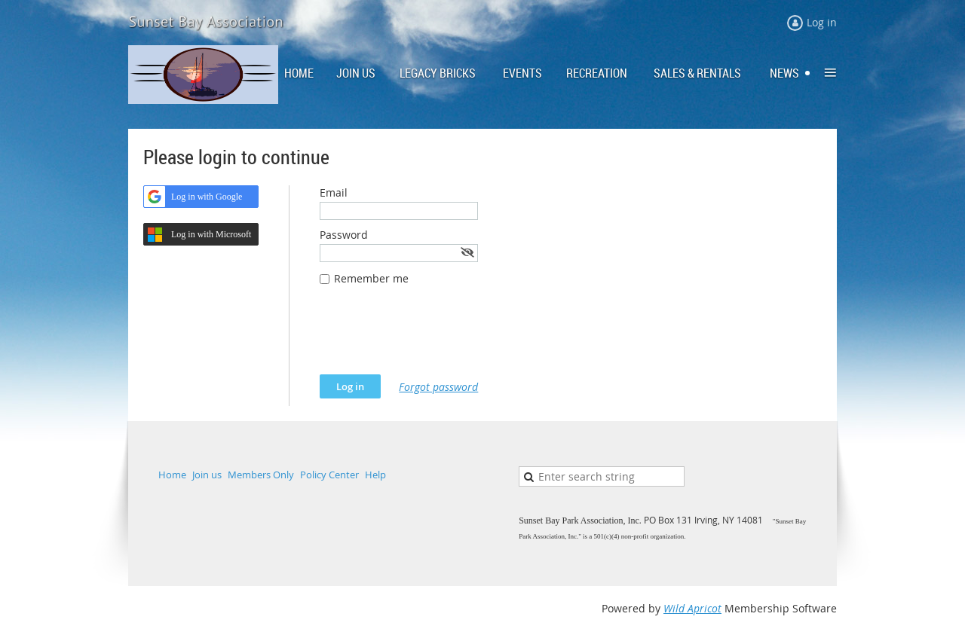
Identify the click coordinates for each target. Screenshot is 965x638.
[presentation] (434, 337)
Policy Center (329, 474)
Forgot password (438, 387)
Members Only (261, 474)
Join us (207, 474)
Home (172, 474)
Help (375, 474)
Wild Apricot (692, 608)
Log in (822, 22)
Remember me (371, 278)
